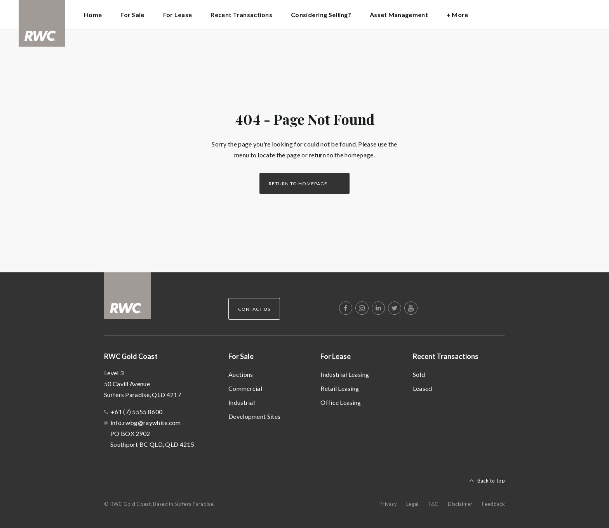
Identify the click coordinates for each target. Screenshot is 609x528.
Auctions (240, 374)
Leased (422, 388)
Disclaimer (460, 504)
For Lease (335, 356)
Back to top (491, 480)
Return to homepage (298, 183)
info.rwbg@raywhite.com (146, 422)
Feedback (493, 504)
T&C (433, 504)
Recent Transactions (445, 356)
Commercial (245, 388)
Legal (412, 504)
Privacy (388, 504)
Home (93, 14)
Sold (419, 374)
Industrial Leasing (344, 374)
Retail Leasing (339, 388)
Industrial (241, 402)
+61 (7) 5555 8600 (136, 411)
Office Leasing (340, 402)
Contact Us (254, 309)
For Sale (241, 356)
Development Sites (254, 416)
